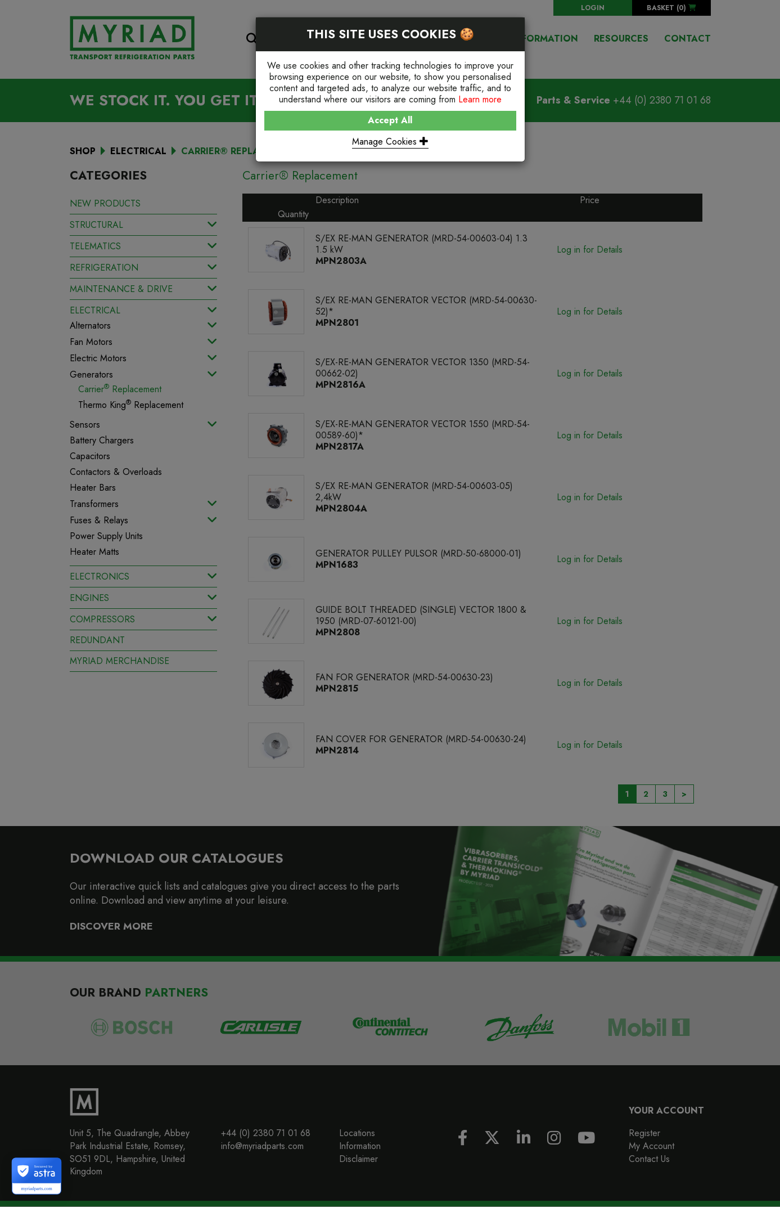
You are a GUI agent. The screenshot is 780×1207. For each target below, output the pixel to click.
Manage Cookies (390, 141)
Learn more (480, 99)
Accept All (390, 120)
